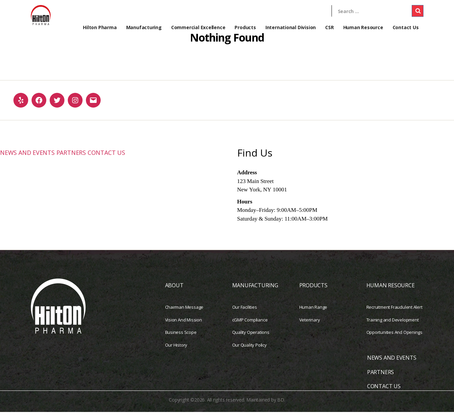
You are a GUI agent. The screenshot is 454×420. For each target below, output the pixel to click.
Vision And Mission (183, 328)
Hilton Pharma (99, 27)
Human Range (313, 315)
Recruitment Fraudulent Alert (394, 315)
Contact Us (406, 27)
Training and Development (392, 328)
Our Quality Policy (249, 353)
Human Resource (363, 27)
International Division (290, 27)
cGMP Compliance (250, 328)
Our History (176, 353)
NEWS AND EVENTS (31, 160)
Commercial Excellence (198, 27)
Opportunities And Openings (394, 340)
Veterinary (309, 328)
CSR (329, 27)
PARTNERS (82, 160)
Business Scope (181, 340)
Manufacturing (144, 27)
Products (245, 27)
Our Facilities (244, 315)
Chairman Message (184, 315)
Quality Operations (250, 340)
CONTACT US (122, 160)
